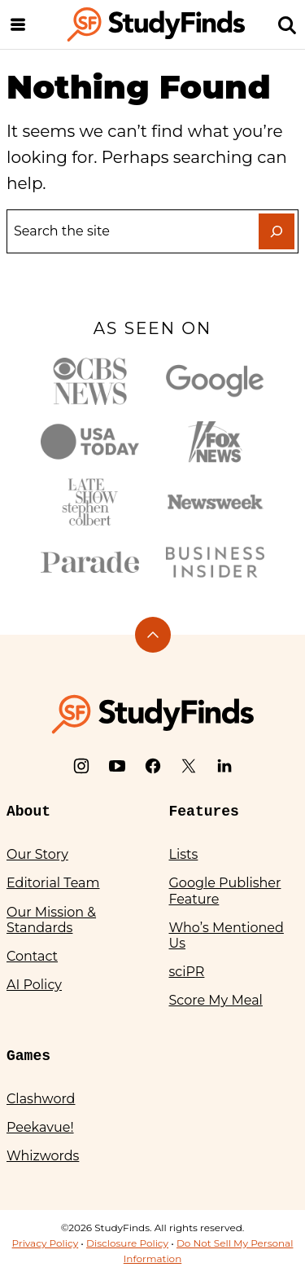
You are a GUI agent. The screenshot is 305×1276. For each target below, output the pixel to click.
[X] (189, 766)
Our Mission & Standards (51, 919)
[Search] (287, 24)
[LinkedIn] (224, 766)
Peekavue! (40, 1127)
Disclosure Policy (127, 1243)
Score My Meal (216, 1000)
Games (28, 1056)
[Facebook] (153, 766)
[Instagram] (81, 766)
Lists (183, 854)
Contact (32, 956)
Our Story (37, 854)
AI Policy (34, 984)
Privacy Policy (45, 1243)
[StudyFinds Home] (156, 24)
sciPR (187, 971)
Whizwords (43, 1156)
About (28, 811)
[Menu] (18, 24)
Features (204, 811)
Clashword (41, 1099)
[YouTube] (117, 766)
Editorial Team (53, 883)
